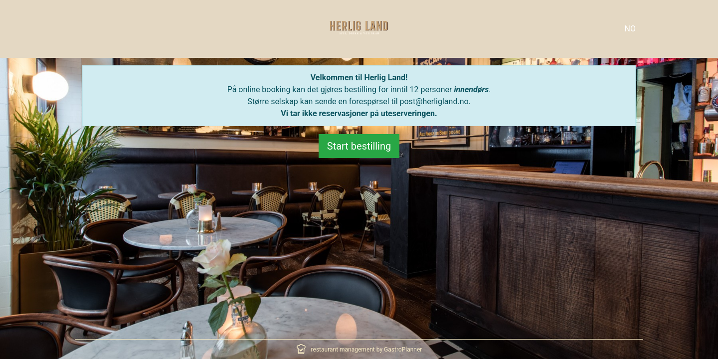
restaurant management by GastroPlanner (366, 349)
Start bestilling (359, 146)
